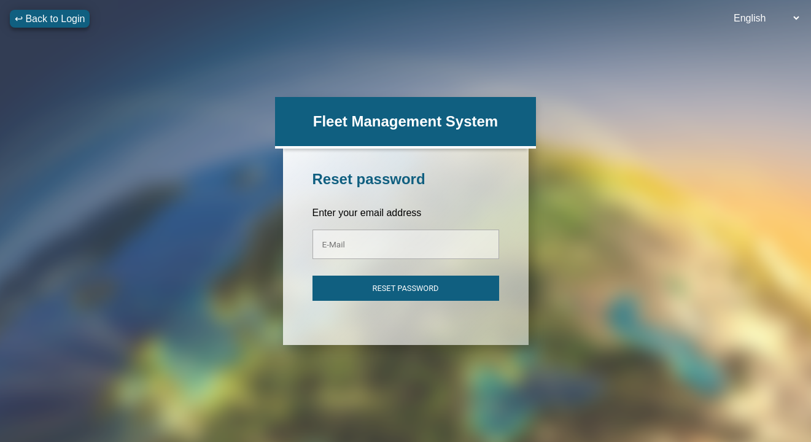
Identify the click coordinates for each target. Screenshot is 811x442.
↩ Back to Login (50, 19)
